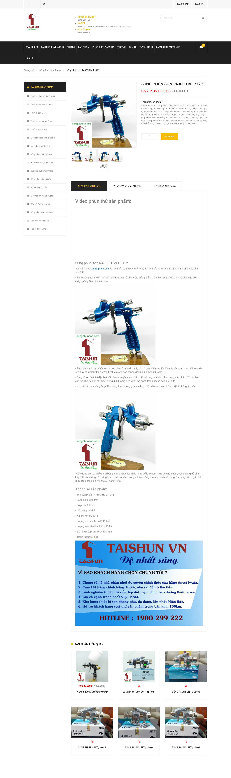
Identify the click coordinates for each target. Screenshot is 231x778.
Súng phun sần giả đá (41, 179)
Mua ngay (169, 136)
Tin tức (121, 47)
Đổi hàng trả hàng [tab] (165, 186)
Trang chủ (32, 47)
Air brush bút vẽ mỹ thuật (42, 162)
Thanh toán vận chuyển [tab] (127, 186)
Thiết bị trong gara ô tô (41, 121)
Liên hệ (29, 58)
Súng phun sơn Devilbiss (42, 212)
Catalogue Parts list (168, 47)
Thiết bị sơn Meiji (38, 113)
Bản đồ (133, 47)
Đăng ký (199, 4)
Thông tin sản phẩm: (151, 102)
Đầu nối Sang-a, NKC (40, 204)
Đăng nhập (182, 4)
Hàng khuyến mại (39, 229)
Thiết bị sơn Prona (39, 129)
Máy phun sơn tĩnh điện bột (43, 138)
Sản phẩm (83, 47)
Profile (71, 47)
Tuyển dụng (146, 47)
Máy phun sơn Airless (40, 146)
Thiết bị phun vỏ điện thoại (43, 96)
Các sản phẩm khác (40, 220)
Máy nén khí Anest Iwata (42, 196)
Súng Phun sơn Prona (50, 70)
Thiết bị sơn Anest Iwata (42, 104)
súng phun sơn (100, 268)
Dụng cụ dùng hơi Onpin (42, 171)
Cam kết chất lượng (52, 47)
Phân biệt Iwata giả (103, 47)
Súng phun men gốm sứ (42, 154)
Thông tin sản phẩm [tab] (89, 186)
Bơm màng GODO (39, 187)
